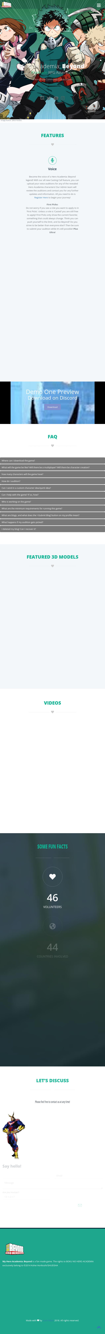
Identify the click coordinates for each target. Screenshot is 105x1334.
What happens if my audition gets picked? (22, 522)
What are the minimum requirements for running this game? (32, 508)
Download (52, 407)
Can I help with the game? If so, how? (20, 494)
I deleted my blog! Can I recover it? (19, 529)
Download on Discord (52, 397)
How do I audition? (11, 481)
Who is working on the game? (16, 501)
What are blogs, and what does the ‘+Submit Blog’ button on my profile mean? (40, 515)
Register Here (40, 197)
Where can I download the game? (18, 460)
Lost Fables (48, 1320)
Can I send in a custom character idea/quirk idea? (26, 487)
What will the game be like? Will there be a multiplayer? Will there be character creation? (45, 467)
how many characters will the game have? (22, 474)
